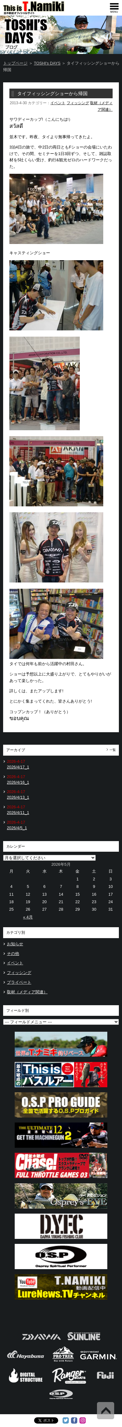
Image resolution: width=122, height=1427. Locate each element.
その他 (13, 953)
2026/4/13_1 (18, 797)
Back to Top (105, 1410)
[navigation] (114, 8)
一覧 (112, 750)
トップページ (15, 63)
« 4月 (28, 917)
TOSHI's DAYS (47, 63)
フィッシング (78, 103)
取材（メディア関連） (27, 992)
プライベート (19, 982)
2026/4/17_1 (18, 767)
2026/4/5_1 (17, 828)
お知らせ (15, 944)
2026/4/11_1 (18, 812)
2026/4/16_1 (18, 782)
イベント (57, 103)
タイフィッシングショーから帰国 (52, 93)
